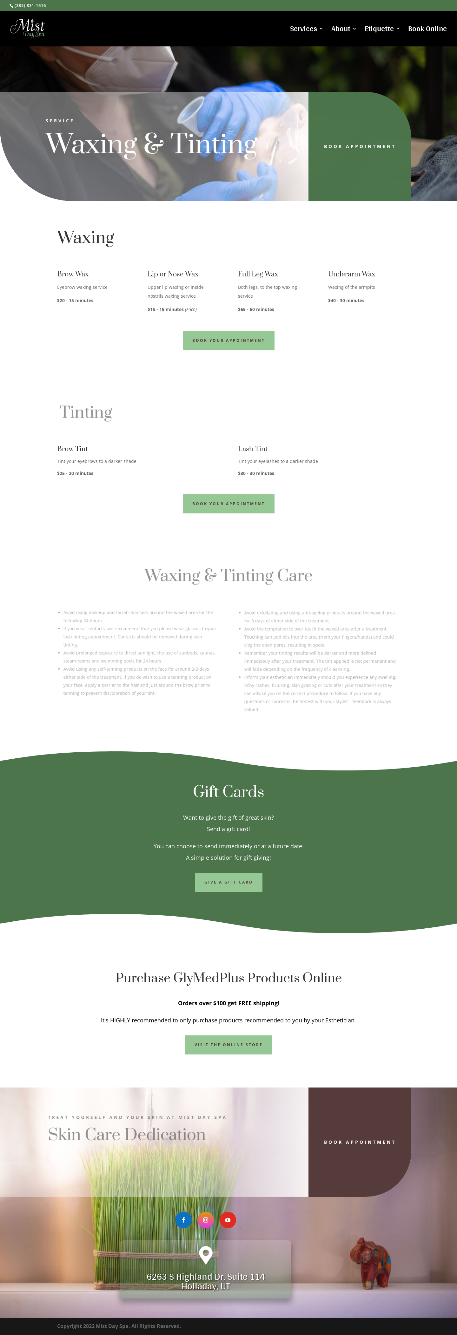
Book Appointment (350, 146)
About (340, 30)
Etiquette (379, 30)
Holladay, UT (206, 1285)
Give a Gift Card (228, 882)
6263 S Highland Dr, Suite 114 (206, 1276)
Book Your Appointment (228, 340)
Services (303, 30)
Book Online (427, 30)
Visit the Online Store (229, 1044)
